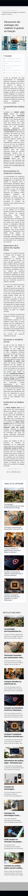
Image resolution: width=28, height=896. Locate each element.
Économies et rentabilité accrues (13, 70)
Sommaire (8, 56)
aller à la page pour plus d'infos (13, 332)
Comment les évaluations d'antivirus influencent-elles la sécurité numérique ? (13, 573)
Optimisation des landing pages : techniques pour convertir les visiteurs (13, 762)
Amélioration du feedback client (13, 72)
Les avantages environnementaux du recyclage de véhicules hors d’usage (14, 506)
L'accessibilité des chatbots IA (13, 58)
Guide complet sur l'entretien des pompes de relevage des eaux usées (14, 841)
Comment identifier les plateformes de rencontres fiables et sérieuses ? (12, 550)
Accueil (3, 10)
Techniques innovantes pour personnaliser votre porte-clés (13, 528)
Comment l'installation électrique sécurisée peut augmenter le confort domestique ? (12, 597)
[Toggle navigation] (3, 3)
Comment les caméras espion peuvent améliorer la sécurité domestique (13, 868)
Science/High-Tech (12, 10)
